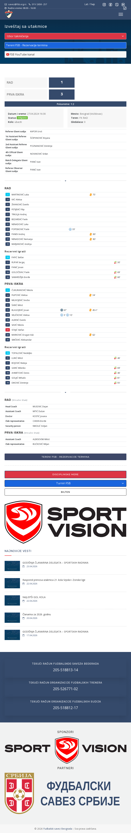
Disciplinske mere (65, 474)
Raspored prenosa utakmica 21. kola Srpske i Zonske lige (54, 579)
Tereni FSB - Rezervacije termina (65, 456)
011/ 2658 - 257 (39, 4)
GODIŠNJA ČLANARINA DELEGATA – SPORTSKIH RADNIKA (55, 562)
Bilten (65, 492)
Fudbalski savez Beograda (58, 828)
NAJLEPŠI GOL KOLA (34, 597)
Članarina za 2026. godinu (37, 614)
